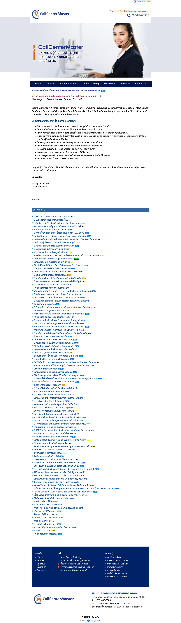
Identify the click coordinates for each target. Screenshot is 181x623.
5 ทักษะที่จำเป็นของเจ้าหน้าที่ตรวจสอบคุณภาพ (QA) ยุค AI (59, 233)
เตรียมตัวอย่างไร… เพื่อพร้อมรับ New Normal (55, 459)
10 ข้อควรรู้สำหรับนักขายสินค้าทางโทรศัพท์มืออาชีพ (56, 271)
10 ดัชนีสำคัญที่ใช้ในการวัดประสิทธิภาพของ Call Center (58, 265)
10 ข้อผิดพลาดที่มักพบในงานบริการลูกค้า (51, 288)
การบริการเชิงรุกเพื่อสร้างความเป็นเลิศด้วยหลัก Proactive (59, 313)
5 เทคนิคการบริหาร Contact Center (50, 229)
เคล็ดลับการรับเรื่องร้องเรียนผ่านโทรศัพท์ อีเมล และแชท (57, 223)
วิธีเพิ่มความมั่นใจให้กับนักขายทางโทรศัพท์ (52, 498)
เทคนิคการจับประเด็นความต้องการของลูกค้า (53, 372)
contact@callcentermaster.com (114, 603)
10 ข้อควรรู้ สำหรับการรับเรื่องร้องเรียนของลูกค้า (55, 242)
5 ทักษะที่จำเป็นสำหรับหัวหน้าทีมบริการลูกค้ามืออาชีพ (56, 388)
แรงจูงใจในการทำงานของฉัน (46, 368)
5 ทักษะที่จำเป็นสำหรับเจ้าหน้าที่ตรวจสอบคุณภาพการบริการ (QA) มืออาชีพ (66, 378)
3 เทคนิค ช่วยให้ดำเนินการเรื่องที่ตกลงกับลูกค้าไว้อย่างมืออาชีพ (60, 333)
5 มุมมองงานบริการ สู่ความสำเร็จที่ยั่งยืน (51, 220)
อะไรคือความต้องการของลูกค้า (47, 385)
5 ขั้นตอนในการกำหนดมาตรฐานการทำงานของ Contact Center (62, 307)
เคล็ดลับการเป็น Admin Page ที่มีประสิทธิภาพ (53, 258)
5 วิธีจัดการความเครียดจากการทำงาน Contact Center (58, 294)
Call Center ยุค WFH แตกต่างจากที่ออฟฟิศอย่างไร (57, 462)
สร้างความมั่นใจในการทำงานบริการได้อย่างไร (53, 339)
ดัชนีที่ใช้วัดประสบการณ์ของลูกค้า (48, 453)
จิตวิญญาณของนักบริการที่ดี (46, 456)
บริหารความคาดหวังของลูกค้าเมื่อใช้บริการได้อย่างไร (57, 323)
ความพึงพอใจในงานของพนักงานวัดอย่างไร (52, 284)
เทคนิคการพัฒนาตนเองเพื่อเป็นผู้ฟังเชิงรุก (52, 262)
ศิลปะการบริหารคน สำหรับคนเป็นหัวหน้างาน (52, 436)
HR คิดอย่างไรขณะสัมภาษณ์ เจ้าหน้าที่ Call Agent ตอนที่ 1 (59, 475)
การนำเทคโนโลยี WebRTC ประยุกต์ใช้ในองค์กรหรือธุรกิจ (58, 508)
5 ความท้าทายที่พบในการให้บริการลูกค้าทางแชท (54, 245)
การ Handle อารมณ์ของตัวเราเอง (49, 391)
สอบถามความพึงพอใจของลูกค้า (74, 570)
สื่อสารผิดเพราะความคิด (44, 304)
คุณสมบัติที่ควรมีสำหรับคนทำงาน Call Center (54, 381)
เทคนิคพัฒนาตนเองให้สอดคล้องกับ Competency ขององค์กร (61, 478)
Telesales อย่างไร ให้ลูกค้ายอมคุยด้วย (51, 443)
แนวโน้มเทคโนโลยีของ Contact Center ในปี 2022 (56, 414)
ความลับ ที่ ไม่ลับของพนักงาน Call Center (52, 527)
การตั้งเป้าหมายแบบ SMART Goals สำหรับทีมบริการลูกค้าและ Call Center (66, 255)
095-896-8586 (104, 600)
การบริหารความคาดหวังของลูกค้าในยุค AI (52, 216)
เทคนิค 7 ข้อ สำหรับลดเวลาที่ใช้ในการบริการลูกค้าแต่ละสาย (59, 398)
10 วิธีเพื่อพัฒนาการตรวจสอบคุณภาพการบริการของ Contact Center (65, 362)
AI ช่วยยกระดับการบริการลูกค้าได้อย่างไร (51, 252)
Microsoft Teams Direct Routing (51, 407)
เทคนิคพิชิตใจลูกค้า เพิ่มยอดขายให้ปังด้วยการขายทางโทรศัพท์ (60, 236)
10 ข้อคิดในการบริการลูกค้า (46, 533)
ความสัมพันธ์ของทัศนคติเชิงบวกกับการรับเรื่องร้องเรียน (57, 417)
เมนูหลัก (38, 553)
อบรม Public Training (70, 557)
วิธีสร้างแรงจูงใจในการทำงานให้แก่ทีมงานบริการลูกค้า (56, 375)
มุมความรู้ (41, 563)
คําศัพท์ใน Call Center (117, 576)
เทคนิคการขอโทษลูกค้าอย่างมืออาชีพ (50, 310)
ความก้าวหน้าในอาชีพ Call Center (49, 401)
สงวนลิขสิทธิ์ (97, 606)
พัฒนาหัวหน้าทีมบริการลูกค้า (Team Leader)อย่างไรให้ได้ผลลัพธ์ (62, 291)
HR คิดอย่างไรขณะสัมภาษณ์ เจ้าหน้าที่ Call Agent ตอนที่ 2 (59, 472)
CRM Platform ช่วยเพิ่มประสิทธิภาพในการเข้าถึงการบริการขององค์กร (64, 430)
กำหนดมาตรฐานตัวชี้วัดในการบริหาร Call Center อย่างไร (59, 330)
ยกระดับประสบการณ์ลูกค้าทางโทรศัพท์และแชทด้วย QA (58, 226)
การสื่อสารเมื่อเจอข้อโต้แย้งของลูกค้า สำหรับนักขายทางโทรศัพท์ (61, 365)
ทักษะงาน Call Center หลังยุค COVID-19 (52, 449)
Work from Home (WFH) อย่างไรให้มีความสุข (55, 433)
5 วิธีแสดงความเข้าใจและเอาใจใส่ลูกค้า (50, 275)
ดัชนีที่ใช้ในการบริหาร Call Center (49, 504)
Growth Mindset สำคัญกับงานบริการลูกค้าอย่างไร (57, 420)
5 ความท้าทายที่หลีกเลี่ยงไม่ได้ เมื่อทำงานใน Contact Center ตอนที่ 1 (64, 469)
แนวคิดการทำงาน (114, 557)
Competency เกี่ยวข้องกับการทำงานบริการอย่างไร (56, 482)
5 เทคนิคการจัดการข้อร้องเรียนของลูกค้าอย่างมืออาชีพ (58, 278)
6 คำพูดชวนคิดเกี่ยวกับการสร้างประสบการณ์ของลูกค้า (57, 320)
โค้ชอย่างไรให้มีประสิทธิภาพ (46, 514)
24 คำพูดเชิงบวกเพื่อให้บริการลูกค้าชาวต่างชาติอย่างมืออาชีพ (60, 423)
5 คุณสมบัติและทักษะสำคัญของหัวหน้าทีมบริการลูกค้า (56, 343)
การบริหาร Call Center (117, 563)
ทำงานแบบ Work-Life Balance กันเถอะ (52, 268)
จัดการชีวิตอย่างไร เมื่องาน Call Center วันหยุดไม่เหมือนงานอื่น (62, 485)
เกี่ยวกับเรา (41, 567)
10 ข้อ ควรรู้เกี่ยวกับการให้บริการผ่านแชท (51, 352)
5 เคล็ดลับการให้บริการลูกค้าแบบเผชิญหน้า (52, 249)
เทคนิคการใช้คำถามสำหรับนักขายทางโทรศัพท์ (53, 349)
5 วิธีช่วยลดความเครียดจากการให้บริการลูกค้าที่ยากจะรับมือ (59, 326)
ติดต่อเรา (41, 570)
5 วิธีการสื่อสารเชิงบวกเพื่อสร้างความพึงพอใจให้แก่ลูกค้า (58, 281)
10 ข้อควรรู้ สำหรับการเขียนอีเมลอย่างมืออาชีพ (54, 317)
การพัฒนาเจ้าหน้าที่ (115, 567)
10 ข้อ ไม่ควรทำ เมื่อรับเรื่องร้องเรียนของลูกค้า (54, 346)
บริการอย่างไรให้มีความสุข (45, 511)
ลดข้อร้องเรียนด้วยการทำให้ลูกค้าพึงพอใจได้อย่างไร (56, 404)
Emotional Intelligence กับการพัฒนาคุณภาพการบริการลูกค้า (62, 446)
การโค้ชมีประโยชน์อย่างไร (45, 524)
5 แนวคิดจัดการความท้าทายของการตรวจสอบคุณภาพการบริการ (62, 300)
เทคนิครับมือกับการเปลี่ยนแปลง (47, 517)
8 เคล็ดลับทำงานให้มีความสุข (46, 501)
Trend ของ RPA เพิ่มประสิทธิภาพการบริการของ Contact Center (63, 491)
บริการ (40, 557)
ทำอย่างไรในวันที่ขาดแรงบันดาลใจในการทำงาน (54, 394)
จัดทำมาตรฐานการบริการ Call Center (77, 567)
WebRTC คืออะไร (42, 530)
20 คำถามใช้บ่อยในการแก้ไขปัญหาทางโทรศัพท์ (54, 411)
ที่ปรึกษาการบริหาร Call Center (74, 563)
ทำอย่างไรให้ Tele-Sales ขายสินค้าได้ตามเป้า (53, 427)
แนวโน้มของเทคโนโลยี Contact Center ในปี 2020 (56, 466)
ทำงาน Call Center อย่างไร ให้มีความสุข (51, 359)
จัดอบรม (40, 560)
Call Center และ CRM (117, 560)
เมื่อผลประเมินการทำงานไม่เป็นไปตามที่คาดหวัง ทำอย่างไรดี (59, 495)
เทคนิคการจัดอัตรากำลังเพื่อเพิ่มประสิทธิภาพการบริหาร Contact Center (65, 239)
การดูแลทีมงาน (113, 570)
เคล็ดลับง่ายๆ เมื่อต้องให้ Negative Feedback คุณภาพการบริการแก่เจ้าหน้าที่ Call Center (74, 488)
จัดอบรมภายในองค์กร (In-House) (75, 560)
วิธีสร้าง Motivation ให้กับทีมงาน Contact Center (57, 297)
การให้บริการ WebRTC (44, 521)
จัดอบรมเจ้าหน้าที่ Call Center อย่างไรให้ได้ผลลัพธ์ (56, 355)
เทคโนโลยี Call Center (117, 573)
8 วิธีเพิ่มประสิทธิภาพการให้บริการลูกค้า (50, 336)
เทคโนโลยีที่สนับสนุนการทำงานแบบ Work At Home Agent (60, 440)
